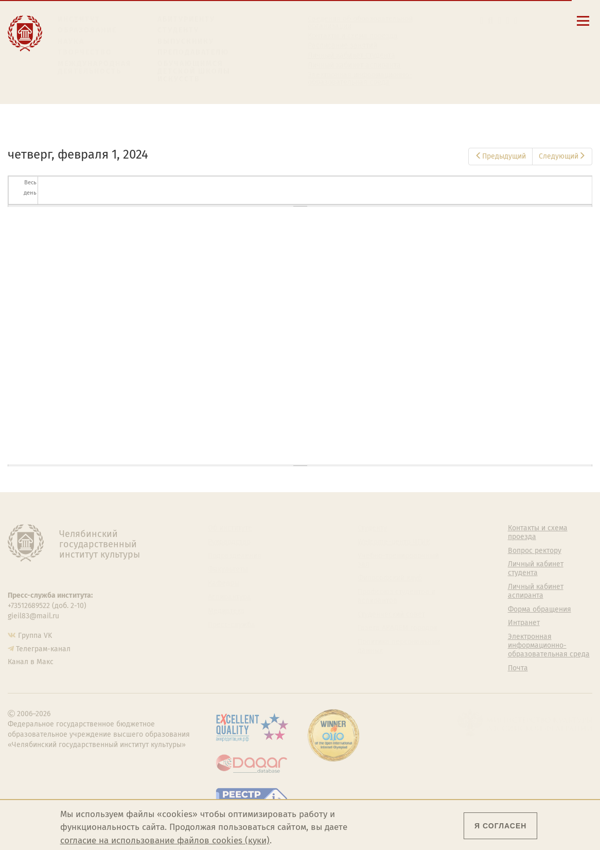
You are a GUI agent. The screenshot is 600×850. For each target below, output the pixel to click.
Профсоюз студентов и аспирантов (396, 596)
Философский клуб (390, 578)
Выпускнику (185, 41)
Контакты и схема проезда (353, 36)
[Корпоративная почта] (500, 20)
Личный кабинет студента (351, 55)
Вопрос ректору (534, 551)
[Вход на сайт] (516, 20)
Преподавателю (193, 52)
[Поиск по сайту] (490, 20)
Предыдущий (500, 156)
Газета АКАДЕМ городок (397, 628)
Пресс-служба (231, 625)
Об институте (230, 528)
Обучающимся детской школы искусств (194, 71)
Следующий (562, 156)
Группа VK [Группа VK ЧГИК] (35, 635)
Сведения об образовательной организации (360, 22)
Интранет (524, 623)
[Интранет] (507, 20)
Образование (87, 30)
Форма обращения (539, 609)
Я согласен (500, 826)
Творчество (85, 52)
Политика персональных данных (399, 646)
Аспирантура (229, 597)
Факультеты (228, 569)
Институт (79, 19)
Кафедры (223, 583)
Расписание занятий (342, 45)
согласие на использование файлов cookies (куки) (165, 840)
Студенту (178, 30)
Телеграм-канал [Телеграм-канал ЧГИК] (43, 649)
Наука (71, 41)
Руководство (229, 542)
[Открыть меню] (583, 26)
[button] (481, 20)
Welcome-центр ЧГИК (394, 542)
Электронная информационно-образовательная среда (360, 79)
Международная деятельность (95, 68)
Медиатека (226, 611)
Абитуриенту (186, 19)
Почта (518, 668)
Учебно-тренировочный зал (398, 560)
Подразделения (234, 556)
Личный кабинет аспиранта (354, 65)
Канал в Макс (31, 661)
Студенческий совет (391, 615)
